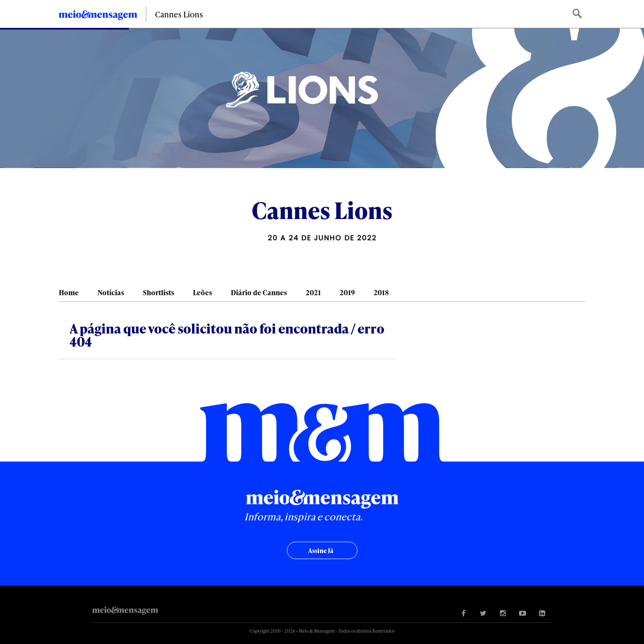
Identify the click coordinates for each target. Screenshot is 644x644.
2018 (381, 292)
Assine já (320, 550)
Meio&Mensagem (98, 16)
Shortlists (158, 292)
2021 (313, 292)
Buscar (578, 14)
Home (69, 292)
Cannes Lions (179, 14)
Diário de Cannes (259, 292)
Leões (202, 292)
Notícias (111, 292)
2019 (347, 292)
